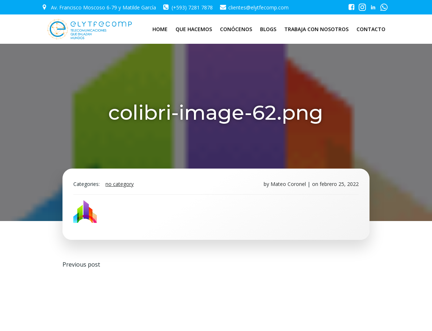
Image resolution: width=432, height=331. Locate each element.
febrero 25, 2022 (339, 184)
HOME (160, 29)
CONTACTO (371, 29)
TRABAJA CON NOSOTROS (316, 29)
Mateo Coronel (288, 184)
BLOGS (268, 29)
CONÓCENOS (236, 29)
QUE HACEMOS (194, 29)
